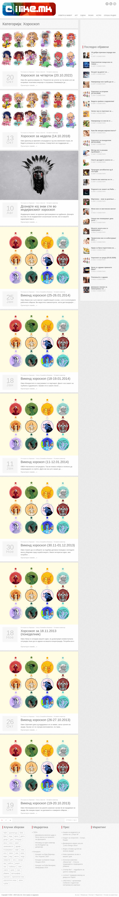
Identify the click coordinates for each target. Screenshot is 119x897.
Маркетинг (99, 895)
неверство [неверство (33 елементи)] (7, 860)
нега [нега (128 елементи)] (14, 860)
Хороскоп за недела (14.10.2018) (45, 136)
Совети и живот (65, 15)
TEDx (35, 832)
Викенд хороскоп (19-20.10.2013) (45, 803)
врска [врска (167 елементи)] (16, 836)
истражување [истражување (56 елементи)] (8, 850)
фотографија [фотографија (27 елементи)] (15, 873)
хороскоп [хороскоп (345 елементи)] (6, 877)
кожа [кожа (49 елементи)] (22, 850)
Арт (76, 15)
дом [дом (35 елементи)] (11, 839)
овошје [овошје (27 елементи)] (20, 860)
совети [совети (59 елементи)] (5, 870)
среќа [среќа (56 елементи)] (12, 870)
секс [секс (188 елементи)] (4, 867)
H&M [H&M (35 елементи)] (5, 833)
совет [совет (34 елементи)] (20, 867)
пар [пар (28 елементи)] (4, 863)
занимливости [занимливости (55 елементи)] (8, 846)
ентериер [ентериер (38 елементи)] (18, 839)
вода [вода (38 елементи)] (10, 836)
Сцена (83, 15)
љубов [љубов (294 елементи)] (5, 883)
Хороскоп (31, 72)
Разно (90, 15)
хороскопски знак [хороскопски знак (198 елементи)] (18, 877)
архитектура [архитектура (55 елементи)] (13, 833)
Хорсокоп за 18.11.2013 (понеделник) (38, 632)
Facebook (107, 3)
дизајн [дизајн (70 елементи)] (5, 839)
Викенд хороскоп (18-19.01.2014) (45, 378)
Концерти (36, 852)
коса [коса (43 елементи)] (5, 853)
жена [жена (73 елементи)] (5, 843)
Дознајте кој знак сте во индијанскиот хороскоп (38, 207)
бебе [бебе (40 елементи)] (21, 833)
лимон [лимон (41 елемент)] (11, 853)
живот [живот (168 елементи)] (17, 843)
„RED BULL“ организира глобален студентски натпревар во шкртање (72, 883)
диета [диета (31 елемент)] (23, 836)
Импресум (84, 895)
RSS (110, 3)
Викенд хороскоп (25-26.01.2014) (45, 295)
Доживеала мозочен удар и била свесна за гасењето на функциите (45, 837)
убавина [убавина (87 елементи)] (6, 873)
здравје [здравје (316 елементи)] (18, 846)
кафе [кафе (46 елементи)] (17, 850)
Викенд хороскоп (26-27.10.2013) (45, 720)
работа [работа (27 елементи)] (10, 863)
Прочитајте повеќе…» (29, 85)
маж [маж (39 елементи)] (16, 853)
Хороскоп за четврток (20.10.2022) (46, 75)
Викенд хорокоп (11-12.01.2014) (45, 462)
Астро (98, 15)
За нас (77, 895)
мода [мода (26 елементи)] (22, 856)
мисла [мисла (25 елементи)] (16, 856)
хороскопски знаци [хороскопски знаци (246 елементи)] (9, 880)
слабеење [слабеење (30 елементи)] (12, 867)
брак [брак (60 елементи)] (5, 836)
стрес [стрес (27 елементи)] (18, 870)
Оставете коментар (52, 72)
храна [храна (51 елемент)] (21, 880)
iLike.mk (42, 72)
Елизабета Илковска (46, 292)
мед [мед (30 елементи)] (10, 856)
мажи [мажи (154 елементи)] (22, 853)
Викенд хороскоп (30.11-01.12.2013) (48, 545)
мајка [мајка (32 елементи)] (5, 856)
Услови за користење (110, 895)
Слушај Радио (110, 15)
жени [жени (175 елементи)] (11, 843)
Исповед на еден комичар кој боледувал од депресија (45, 845)
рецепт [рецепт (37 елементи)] (17, 863)
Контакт (91, 895)
